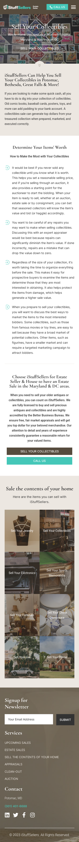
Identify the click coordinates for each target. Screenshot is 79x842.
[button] (74, 7)
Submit (65, 719)
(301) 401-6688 (16, 806)
